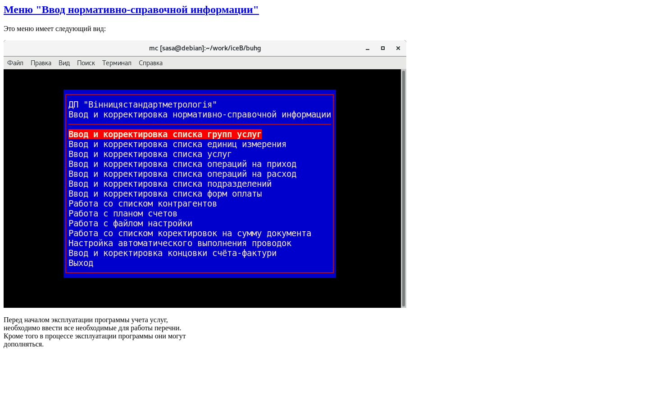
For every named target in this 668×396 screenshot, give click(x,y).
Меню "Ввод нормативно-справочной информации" (131, 9)
